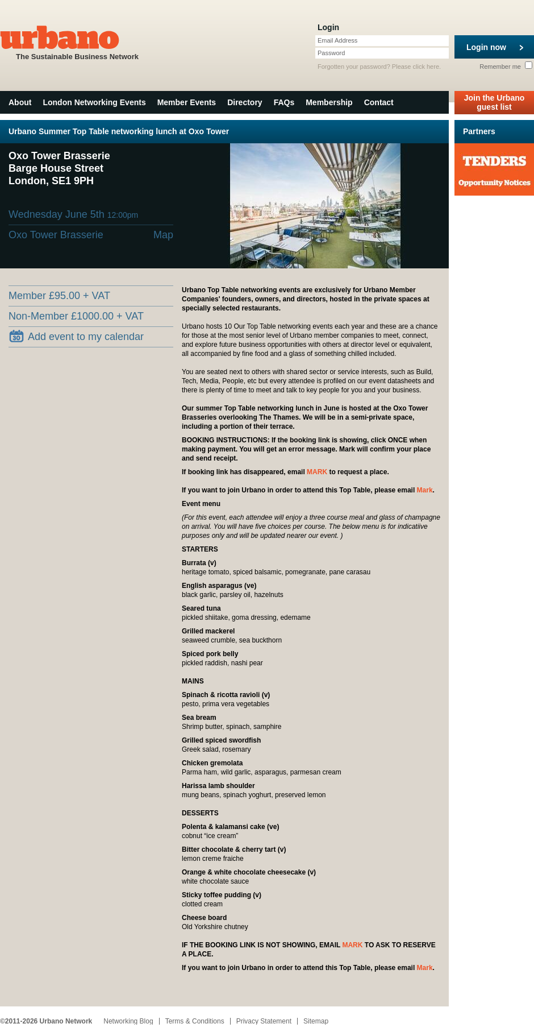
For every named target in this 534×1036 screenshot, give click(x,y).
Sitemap (315, 1021)
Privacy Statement (263, 1021)
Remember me (505, 66)
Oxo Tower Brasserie (56, 235)
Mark (425, 490)
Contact (379, 102)
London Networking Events (94, 102)
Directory (244, 102)
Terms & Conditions (194, 1021)
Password (331, 52)
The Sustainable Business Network (77, 42)
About (20, 102)
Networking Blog (128, 1021)
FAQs (284, 102)
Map (163, 235)
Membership (329, 102)
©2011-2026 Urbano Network (46, 1021)
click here (426, 66)
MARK (317, 472)
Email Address (337, 40)
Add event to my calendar (76, 336)
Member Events (186, 102)
